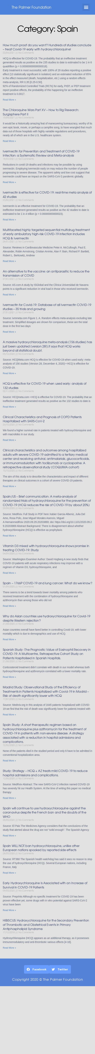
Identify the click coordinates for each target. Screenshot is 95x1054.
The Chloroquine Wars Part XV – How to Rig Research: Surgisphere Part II (41, 111)
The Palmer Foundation (31, 7)
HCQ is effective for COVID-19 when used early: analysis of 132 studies (44, 385)
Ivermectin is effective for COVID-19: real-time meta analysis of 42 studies (47, 194)
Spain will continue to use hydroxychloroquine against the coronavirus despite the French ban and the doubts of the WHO (44, 812)
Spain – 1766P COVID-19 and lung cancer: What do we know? (47, 583)
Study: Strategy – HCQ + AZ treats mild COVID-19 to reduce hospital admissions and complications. (45, 772)
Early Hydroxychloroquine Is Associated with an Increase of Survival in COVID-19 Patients (45, 885)
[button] (85, 7)
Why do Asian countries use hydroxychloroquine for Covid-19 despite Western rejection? (46, 618)
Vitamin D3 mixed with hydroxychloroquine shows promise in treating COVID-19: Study (46, 547)
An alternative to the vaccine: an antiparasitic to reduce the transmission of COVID (46, 273)
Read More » (9, 99)
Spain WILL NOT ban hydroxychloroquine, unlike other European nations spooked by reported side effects (41, 847)
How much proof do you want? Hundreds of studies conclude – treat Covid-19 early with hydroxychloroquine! (47, 47)
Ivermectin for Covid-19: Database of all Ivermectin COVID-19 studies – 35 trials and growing (47, 306)
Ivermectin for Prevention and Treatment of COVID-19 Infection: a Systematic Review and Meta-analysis (41, 153)
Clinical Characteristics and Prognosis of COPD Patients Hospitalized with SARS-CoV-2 (42, 419)
